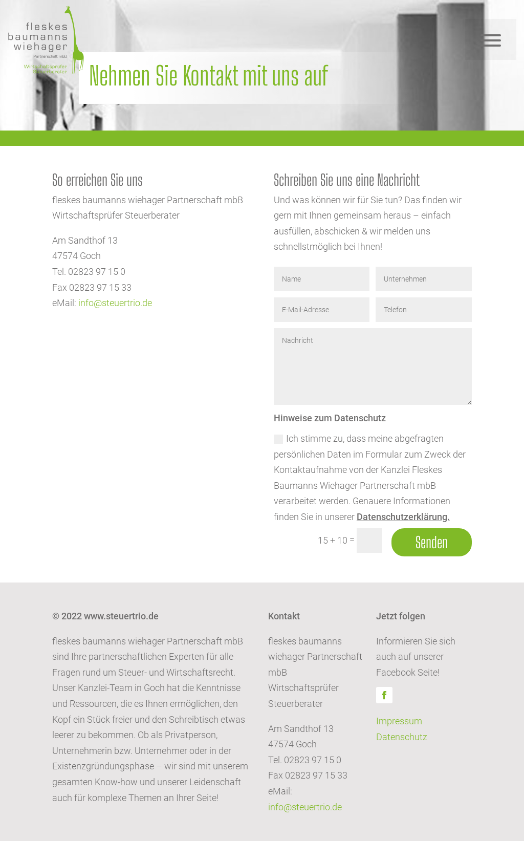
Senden (432, 542)
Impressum (399, 721)
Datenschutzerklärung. (403, 516)
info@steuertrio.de (115, 302)
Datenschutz (401, 736)
